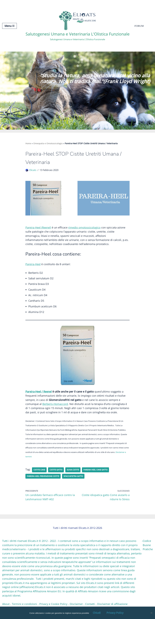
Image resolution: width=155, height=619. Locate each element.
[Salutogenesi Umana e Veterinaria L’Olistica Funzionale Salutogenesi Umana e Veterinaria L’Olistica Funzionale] (78, 25)
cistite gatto (58, 472)
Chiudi (97, 612)
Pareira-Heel (33, 265)
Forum (139, 25)
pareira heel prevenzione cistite (45, 478)
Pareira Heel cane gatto (101, 472)
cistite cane (40, 472)
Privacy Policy (114, 612)
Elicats (32, 170)
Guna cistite (76, 472)
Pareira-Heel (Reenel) (38, 228)
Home (28, 143)
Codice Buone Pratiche (148, 548)
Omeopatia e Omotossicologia (48, 143)
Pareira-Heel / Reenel (38, 393)
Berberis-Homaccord (55, 405)
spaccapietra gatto (78, 478)
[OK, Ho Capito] (151, 612)
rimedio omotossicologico (84, 228)
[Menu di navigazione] (9, 26)
